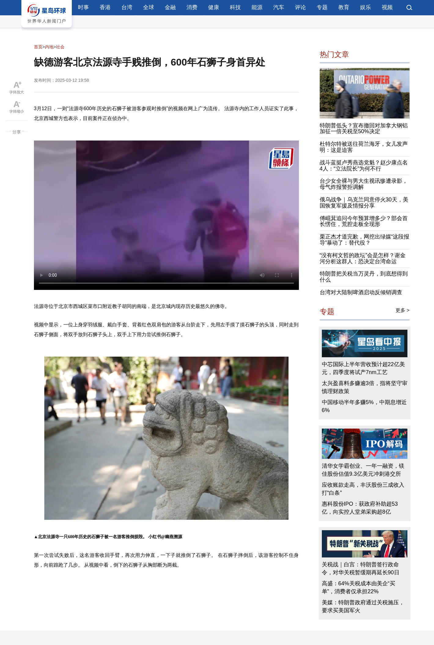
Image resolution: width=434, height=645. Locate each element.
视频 (387, 7)
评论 (300, 7)
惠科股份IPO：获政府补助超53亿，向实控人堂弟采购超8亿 (360, 508)
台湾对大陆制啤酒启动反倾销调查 (361, 292)
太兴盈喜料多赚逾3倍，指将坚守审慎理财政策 (364, 387)
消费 (191, 7)
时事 (83, 7)
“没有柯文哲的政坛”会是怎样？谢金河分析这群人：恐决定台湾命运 (363, 258)
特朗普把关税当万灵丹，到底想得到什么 (364, 277)
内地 (49, 46)
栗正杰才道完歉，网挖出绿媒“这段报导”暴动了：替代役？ (365, 240)
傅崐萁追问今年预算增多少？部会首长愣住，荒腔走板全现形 (364, 221)
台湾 (126, 7)
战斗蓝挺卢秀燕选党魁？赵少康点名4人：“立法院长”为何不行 (364, 165)
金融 (170, 7)
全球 (148, 7)
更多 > (402, 310)
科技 (235, 7)
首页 (38, 46)
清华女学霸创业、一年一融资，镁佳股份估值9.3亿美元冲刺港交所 (363, 470)
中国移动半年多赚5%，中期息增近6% (364, 406)
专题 (322, 7)
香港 (105, 7)
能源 (257, 7)
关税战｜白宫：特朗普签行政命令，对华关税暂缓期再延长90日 (360, 568)
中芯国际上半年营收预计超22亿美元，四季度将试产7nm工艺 (363, 368)
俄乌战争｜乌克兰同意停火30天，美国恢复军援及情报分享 (364, 203)
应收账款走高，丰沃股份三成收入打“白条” (363, 489)
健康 (213, 7)
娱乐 (365, 7)
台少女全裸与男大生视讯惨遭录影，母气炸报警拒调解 (364, 184)
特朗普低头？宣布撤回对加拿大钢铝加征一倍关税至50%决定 (364, 128)
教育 (343, 7)
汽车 (278, 7)
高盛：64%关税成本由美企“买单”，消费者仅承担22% (358, 587)
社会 (60, 46)
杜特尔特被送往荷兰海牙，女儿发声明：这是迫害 (364, 147)
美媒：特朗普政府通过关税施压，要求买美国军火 (363, 606)
